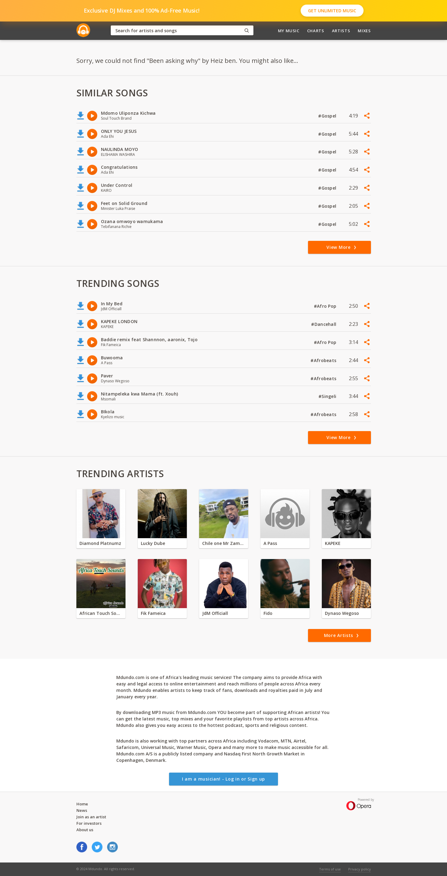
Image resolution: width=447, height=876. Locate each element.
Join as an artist (91, 817)
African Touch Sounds (100, 613)
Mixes (364, 30)
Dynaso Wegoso (342, 613)
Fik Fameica (153, 613)
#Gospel (327, 116)
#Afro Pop (326, 306)
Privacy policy (359, 869)
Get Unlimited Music (332, 11)
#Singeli (328, 396)
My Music (288, 30)
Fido (268, 613)
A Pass (270, 543)
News (81, 810)
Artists (341, 30)
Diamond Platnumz (100, 543)
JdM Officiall (215, 613)
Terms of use (330, 869)
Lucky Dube (153, 543)
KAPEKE (333, 543)
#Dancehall (324, 324)
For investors (89, 823)
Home (82, 804)
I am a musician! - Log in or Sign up (223, 779)
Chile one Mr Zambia (223, 543)
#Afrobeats (323, 360)
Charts (315, 30)
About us (84, 829)
